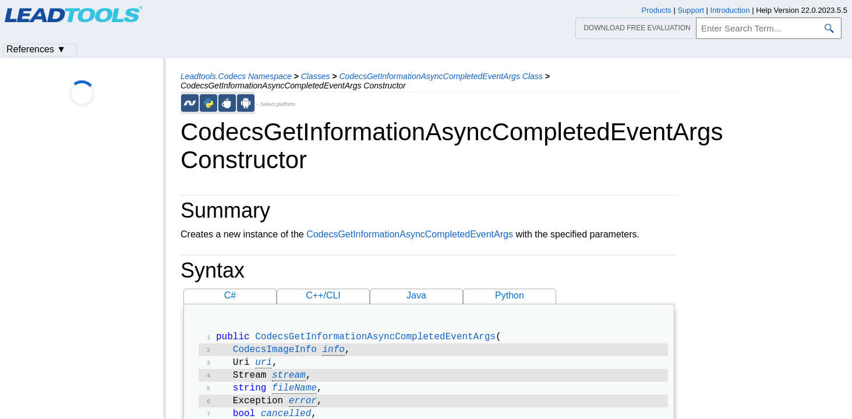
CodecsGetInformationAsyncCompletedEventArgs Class (440, 76)
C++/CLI (323, 295)
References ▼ (36, 49)
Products (656, 10)
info (333, 352)
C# (230, 295)
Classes (315, 76)
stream (289, 380)
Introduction (730, 10)
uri (263, 366)
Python (509, 295)
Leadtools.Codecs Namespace (236, 76)
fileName (294, 394)
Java (416, 295)
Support (690, 10)
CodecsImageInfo (275, 352)
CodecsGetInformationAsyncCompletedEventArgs (409, 234)
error (303, 408)
